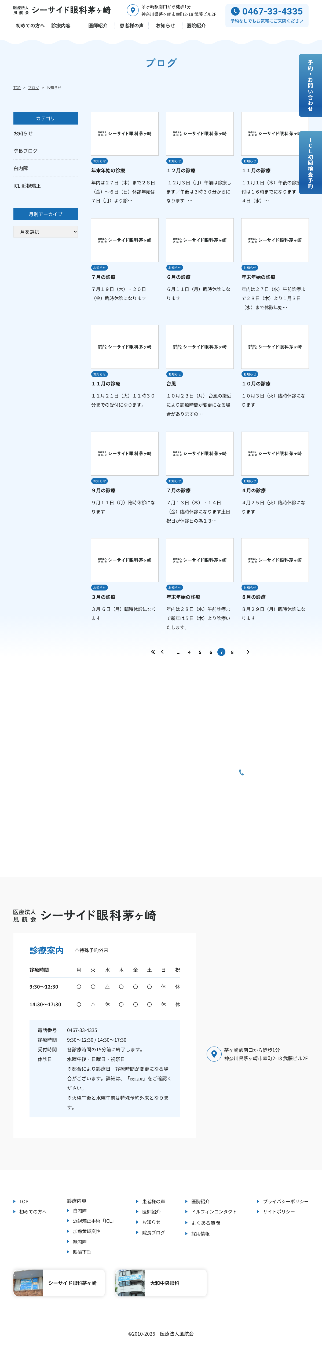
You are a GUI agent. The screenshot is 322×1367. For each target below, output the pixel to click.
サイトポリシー (277, 1220)
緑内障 (79, 1252)
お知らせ (139, 1084)
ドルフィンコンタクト (213, 1220)
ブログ (33, 87)
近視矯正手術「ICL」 (95, 1229)
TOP (17, 87)
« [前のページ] (162, 660)
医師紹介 (150, 1220)
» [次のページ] (248, 660)
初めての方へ (33, 1220)
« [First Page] (153, 660)
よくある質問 (203, 1231)
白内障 (79, 1217)
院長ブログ (153, 1243)
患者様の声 (153, 1208)
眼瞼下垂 (81, 1263)
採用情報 (198, 1243)
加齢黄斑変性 (86, 1240)
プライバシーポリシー (284, 1208)
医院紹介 (198, 1208)
